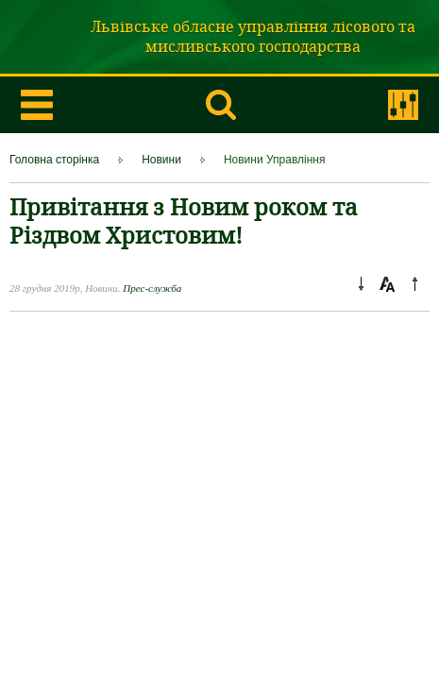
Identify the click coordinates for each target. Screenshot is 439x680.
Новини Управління (275, 159)
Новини (161, 159)
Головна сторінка (54, 159)
